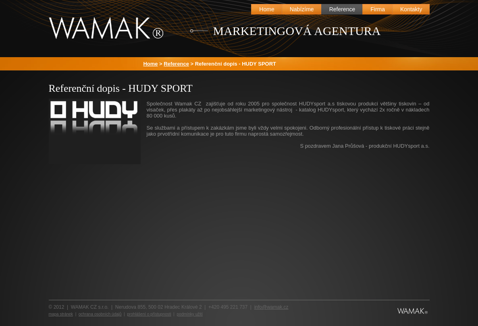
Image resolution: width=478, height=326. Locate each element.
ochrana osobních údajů (100, 314)
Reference (176, 64)
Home (150, 64)
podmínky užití (190, 314)
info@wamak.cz (271, 307)
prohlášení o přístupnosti (149, 314)
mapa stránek (61, 314)
